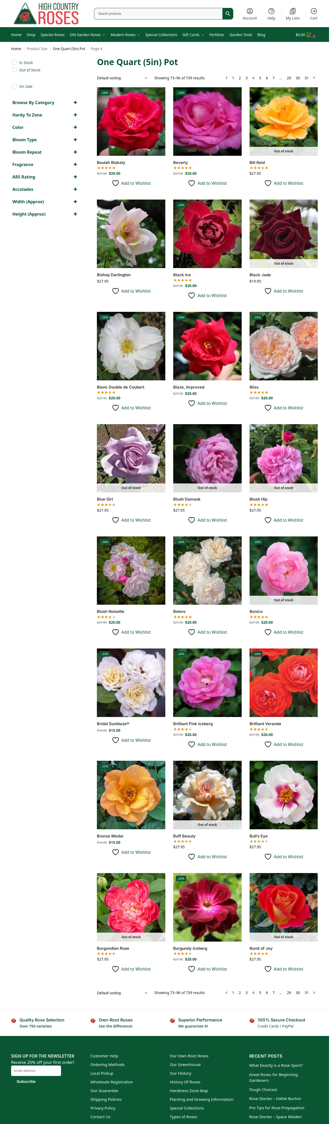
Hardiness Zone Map (189, 1090)
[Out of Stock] (14, 69)
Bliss (254, 387)
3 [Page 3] (247, 77)
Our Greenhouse (185, 1064)
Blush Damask (187, 499)
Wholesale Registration (111, 1081)
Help (271, 14)
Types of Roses (183, 1116)
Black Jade (260, 274)
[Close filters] (80, 59)
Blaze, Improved (188, 387)
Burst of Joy (261, 948)
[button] (307, 34)
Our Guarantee (104, 1090)
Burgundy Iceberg (190, 948)
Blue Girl (105, 499)
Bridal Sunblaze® (113, 723)
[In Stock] (14, 62)
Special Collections (187, 1108)
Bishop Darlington (114, 274)
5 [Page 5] (260, 77)
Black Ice (182, 274)
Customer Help (104, 1055)
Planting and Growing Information (201, 1099)
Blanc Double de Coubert (120, 387)
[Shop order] (122, 78)
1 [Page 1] (233, 77)
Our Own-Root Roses (189, 1055)
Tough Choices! (263, 1089)
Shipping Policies (106, 1099)
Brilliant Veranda (265, 723)
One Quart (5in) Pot (69, 48)
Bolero (179, 611)
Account (250, 14)
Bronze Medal (110, 836)
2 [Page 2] (240, 77)
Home (16, 48)
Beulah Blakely (111, 162)
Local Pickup (101, 1073)
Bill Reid (257, 162)
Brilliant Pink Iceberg (193, 723)
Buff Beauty (184, 836)
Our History (180, 1073)
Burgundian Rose (113, 948)
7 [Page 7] (273, 77)
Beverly (180, 162)
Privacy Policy (102, 1108)
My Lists (293, 14)
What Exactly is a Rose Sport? (276, 1065)
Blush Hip (258, 499)
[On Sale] (14, 86)
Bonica (256, 611)
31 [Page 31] (307, 77)
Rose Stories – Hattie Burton (275, 1098)
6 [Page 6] (267, 77)
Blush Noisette (110, 611)
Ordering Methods (107, 1064)
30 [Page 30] (298, 77)
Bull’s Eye (259, 836)
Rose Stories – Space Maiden (275, 1116)
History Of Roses (185, 1081)
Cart (313, 14)
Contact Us (100, 1116)
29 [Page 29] (289, 77)
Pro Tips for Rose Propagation (277, 1107)
